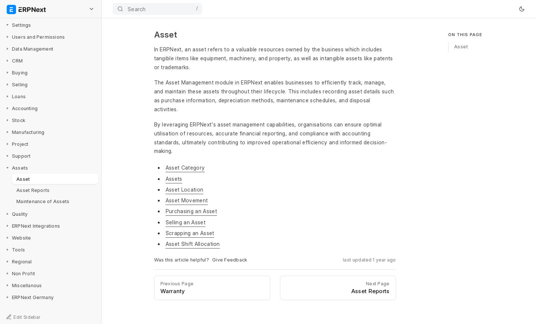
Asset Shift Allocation (193, 244)
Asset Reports (33, 190)
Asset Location (184, 189)
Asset (23, 179)
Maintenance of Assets (42, 201)
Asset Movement (187, 200)
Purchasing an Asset (191, 211)
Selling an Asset (185, 222)
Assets (174, 179)
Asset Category (185, 167)
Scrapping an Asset (190, 233)
